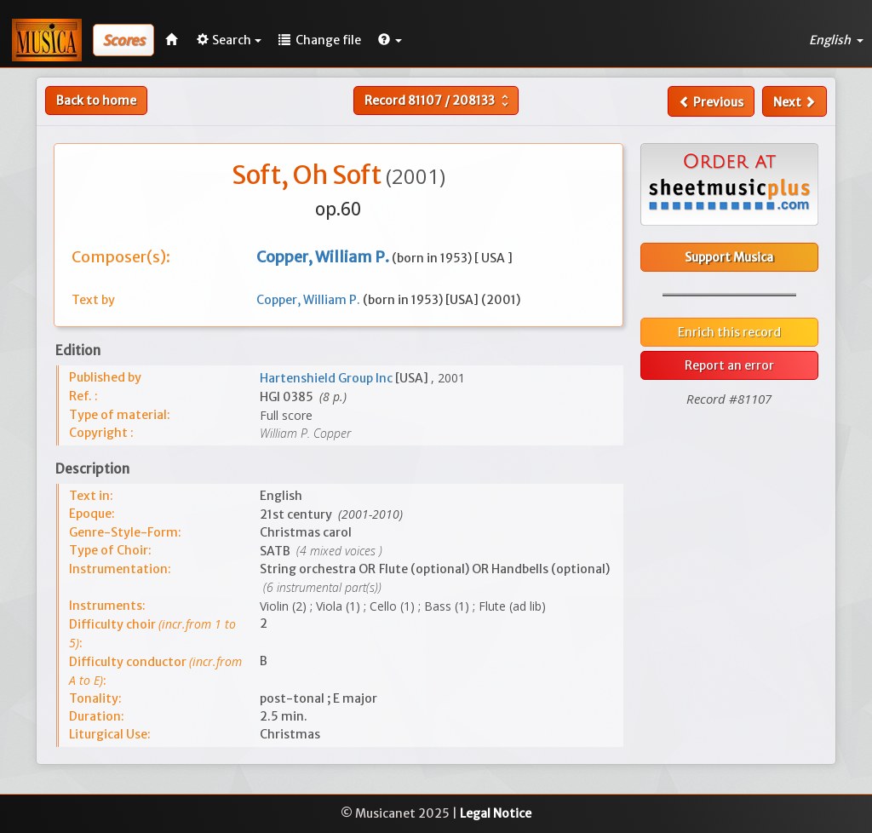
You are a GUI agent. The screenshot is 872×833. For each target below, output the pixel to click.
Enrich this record (729, 332)
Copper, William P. (309, 299)
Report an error (729, 365)
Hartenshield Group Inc (327, 378)
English (836, 40)
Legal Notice (495, 813)
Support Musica (729, 257)
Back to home (96, 100)
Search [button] (229, 40)
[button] (390, 40)
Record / (438, 100)
